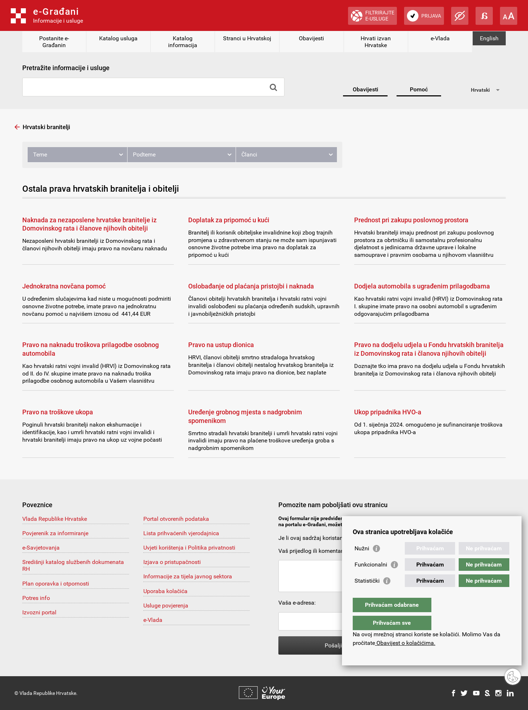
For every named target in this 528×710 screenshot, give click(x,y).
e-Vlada (440, 38)
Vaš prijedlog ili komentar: (311, 550)
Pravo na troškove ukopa (57, 412)
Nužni (362, 562)
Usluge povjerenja (165, 605)
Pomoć (419, 89)
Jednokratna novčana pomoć (64, 286)
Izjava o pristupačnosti (172, 562)
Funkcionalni (371, 578)
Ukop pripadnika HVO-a (387, 412)
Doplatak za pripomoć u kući (228, 220)
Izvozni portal (39, 612)
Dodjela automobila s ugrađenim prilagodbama (422, 286)
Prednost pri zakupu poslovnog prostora (411, 220)
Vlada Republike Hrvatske (54, 518)
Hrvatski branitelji (46, 127)
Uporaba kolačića (165, 591)
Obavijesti (311, 38)
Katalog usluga (118, 38)
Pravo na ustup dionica (221, 345)
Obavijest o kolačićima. (405, 643)
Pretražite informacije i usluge (66, 68)
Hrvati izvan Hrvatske (376, 42)
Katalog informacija (182, 42)
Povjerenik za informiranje (55, 533)
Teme (40, 154)
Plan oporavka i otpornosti (55, 583)
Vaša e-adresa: (297, 602)
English (489, 38)
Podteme (144, 154)
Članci (249, 154)
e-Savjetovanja (41, 547)
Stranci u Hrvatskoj (247, 38)
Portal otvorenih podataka (176, 518)
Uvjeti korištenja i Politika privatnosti (189, 547)
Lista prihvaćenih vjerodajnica (181, 533)
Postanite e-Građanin (54, 42)
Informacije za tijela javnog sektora (187, 576)
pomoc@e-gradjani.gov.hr (408, 524)
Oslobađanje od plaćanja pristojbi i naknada (251, 286)
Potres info (36, 598)
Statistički (367, 595)
